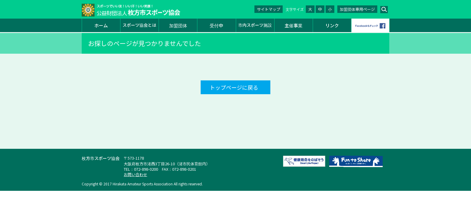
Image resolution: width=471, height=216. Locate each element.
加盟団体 (178, 25)
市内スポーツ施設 (255, 25)
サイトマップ (268, 9)
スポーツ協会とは (139, 25)
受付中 (216, 25)
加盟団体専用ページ (357, 9)
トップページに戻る (234, 87)
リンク (332, 25)
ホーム (101, 25)
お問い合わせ (135, 174)
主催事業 (293, 25)
